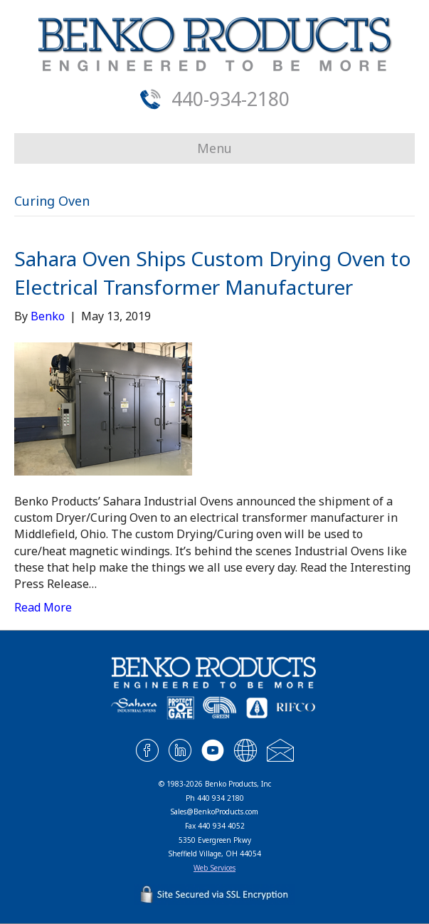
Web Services (214, 868)
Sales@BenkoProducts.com (214, 812)
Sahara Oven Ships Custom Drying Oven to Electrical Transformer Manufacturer (212, 272)
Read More (43, 607)
